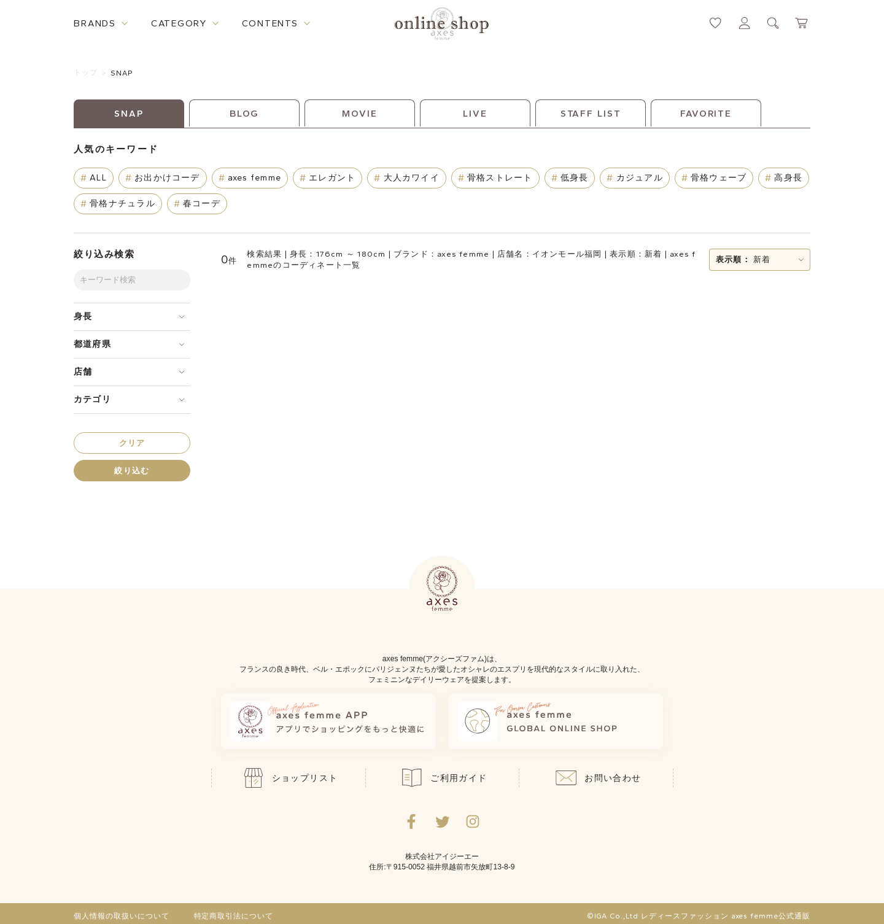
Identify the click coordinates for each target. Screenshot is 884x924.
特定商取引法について (234, 916)
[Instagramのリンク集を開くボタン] (472, 821)
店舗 (83, 372)
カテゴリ (92, 399)
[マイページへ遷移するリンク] (744, 23)
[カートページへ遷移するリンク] (802, 23)
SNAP (122, 73)
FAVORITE (706, 113)
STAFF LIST (590, 113)
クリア (132, 443)
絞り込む (131, 470)
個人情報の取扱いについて (121, 916)
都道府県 (92, 344)
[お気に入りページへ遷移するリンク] (715, 23)
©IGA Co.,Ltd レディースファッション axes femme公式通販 (698, 916)
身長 (83, 316)
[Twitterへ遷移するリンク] (442, 821)
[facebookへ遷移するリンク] (411, 821)
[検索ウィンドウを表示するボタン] (773, 23)
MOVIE (359, 113)
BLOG (245, 113)
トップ (86, 72)
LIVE (475, 113)
